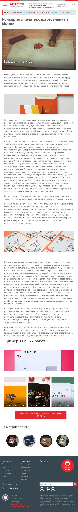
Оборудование (26, 467)
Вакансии (5, 470)
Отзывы (5, 476)
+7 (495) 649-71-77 (62, 6)
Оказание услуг (26, 464)
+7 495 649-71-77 (66, 12)
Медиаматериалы (46, 464)
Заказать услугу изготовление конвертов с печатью (40, 414)
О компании (6, 464)
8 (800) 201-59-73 (35, 7)
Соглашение (6, 473)
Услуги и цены (26, 476)
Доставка (24, 480)
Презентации (25, 470)
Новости (5, 467)
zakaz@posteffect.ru (25, 12)
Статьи (23, 473)
